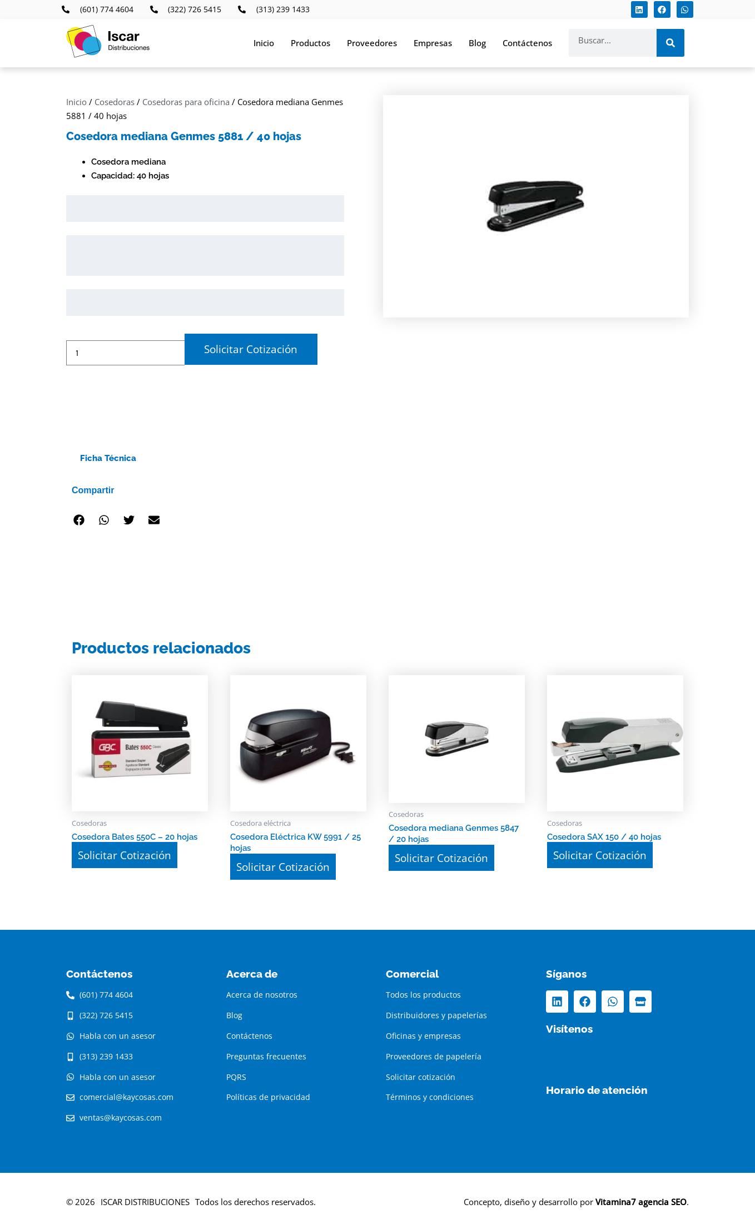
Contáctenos (527, 42)
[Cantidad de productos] (125, 352)
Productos (310, 42)
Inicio (264, 42)
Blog (477, 42)
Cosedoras (115, 101)
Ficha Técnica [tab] (108, 458)
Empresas (433, 42)
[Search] (670, 43)
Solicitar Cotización (248, 348)
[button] (78, 519)
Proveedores (372, 42)
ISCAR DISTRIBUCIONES (145, 1199)
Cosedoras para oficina (186, 101)
